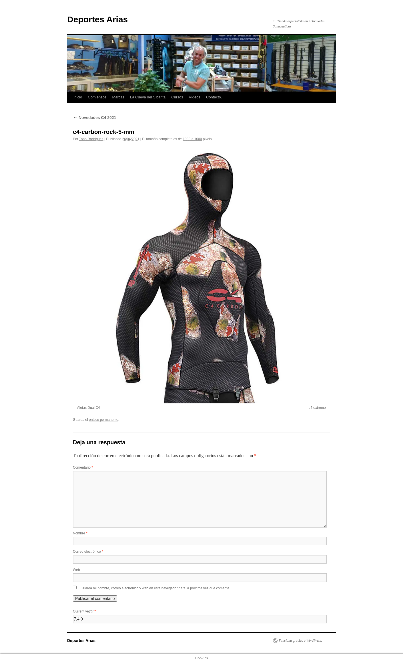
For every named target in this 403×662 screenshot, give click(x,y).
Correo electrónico (88, 552)
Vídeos (194, 97)
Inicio (77, 97)
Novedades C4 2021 (94, 117)
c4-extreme (317, 408)
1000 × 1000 (192, 139)
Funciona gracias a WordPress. (300, 641)
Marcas (118, 97)
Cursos (177, 97)
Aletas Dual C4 (88, 408)
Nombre (80, 533)
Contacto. (214, 97)
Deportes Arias (97, 19)
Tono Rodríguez (91, 139)
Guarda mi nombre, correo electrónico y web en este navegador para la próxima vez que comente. (155, 588)
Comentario (83, 467)
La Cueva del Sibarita (147, 97)
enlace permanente (103, 420)
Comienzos (97, 97)
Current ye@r (84, 611)
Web (76, 570)
